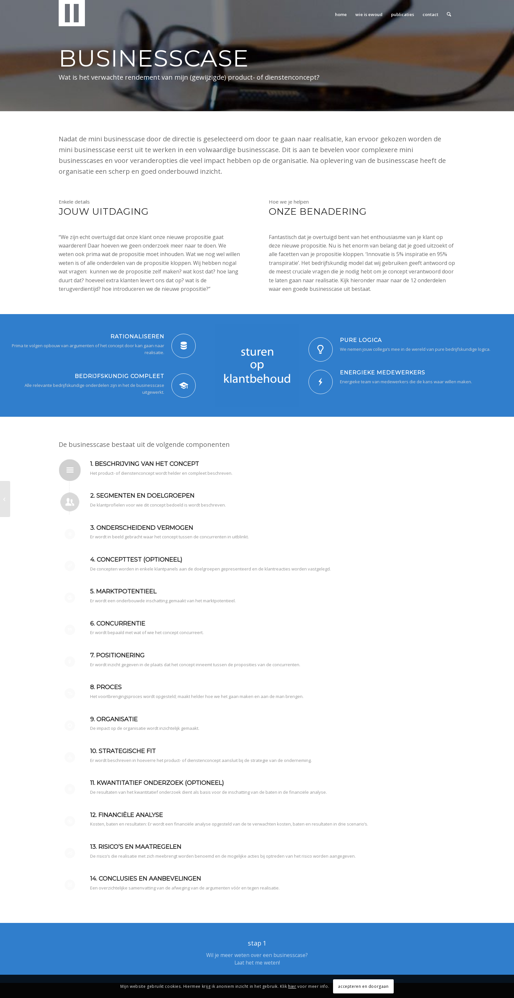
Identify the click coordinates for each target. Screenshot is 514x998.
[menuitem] (341, 14)
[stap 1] (257, 953)
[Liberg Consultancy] (72, 14)
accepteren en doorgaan (363, 986)
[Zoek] (449, 14)
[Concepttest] (5, 499)
